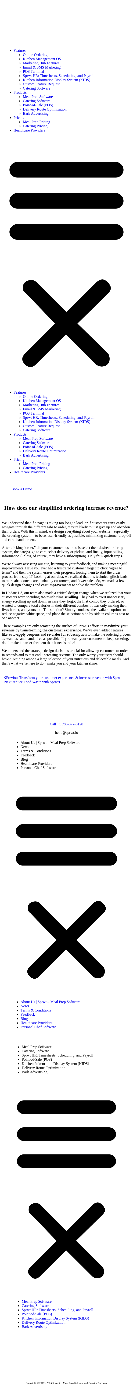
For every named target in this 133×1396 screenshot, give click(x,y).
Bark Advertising (36, 113)
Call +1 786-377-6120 (66, 724)
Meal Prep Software (38, 97)
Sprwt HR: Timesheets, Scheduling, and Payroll (58, 76)
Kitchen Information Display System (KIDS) (56, 80)
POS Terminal (33, 71)
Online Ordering (35, 55)
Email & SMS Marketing (42, 67)
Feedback (28, 755)
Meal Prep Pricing (36, 122)
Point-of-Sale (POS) (38, 105)
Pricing (19, 118)
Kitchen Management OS (42, 59)
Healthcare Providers (29, 130)
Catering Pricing (35, 126)
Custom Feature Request (41, 84)
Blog (24, 759)
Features (20, 50)
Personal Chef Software (38, 768)
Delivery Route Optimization (45, 109)
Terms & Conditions (36, 751)
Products (20, 92)
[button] (66, 261)
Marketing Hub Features (41, 63)
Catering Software (36, 88)
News (25, 747)
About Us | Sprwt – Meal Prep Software (50, 743)
